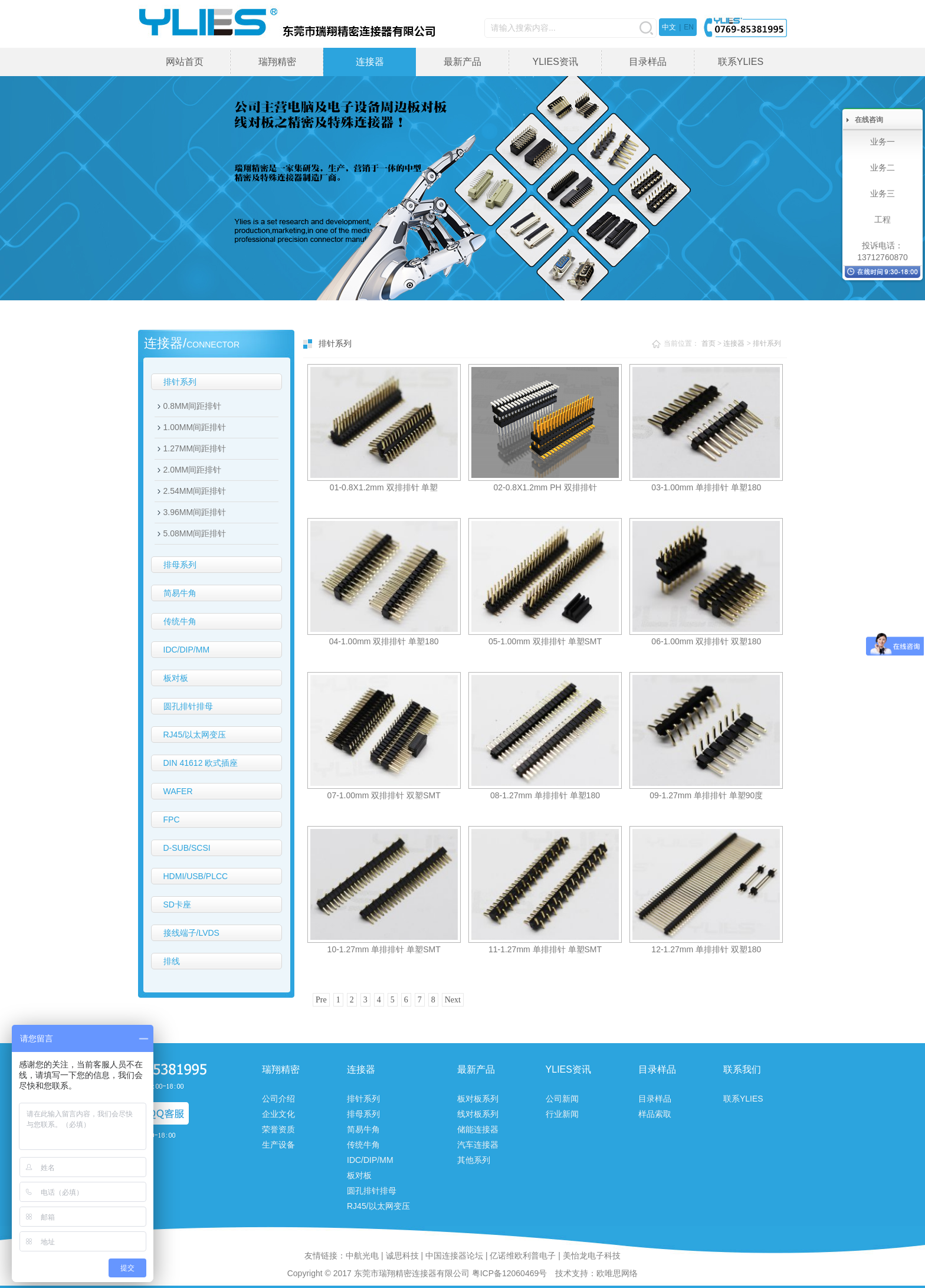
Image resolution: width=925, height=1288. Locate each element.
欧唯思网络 (617, 1273)
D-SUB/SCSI (187, 848)
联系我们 (742, 1069)
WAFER (178, 791)
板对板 (175, 678)
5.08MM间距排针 (195, 533)
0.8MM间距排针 (192, 406)
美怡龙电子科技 (592, 1255)
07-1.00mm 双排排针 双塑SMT (384, 795)
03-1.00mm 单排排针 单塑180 (706, 487)
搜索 (646, 28)
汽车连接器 (477, 1144)
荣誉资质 (278, 1129)
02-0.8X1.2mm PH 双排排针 (544, 487)
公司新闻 (562, 1098)
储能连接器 (477, 1129)
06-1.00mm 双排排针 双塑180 (706, 641)
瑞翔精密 (277, 62)
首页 (708, 343)
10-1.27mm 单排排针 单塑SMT (384, 949)
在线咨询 (869, 120)
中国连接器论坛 (454, 1255)
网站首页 (185, 62)
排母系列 (179, 564)
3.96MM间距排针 (195, 512)
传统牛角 (179, 621)
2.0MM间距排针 (192, 469)
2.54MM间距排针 (195, 491)
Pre (321, 999)
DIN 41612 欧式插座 (200, 763)
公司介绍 (278, 1098)
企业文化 (278, 1114)
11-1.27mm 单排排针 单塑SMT (545, 949)
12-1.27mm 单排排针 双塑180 (706, 949)
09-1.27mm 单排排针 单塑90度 (706, 795)
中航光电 (362, 1255)
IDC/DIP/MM (186, 649)
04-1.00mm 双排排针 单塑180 (384, 641)
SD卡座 (177, 904)
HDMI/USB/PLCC (195, 876)
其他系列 (473, 1160)
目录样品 (648, 62)
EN (689, 27)
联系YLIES (740, 62)
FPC (171, 819)
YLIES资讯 (555, 62)
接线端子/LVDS (191, 933)
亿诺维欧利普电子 (523, 1255)
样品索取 (654, 1114)
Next (453, 999)
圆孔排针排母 (188, 706)
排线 (171, 961)
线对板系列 (477, 1114)
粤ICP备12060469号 (509, 1273)
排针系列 (179, 381)
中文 (669, 27)
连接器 (370, 62)
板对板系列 (477, 1098)
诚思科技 (402, 1255)
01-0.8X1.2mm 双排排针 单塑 (384, 487)
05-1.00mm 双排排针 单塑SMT (545, 641)
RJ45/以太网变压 (195, 734)
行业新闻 (562, 1114)
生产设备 (278, 1144)
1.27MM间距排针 (195, 448)
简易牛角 (179, 593)
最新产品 (462, 62)
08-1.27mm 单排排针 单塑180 (545, 795)
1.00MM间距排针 (195, 427)
